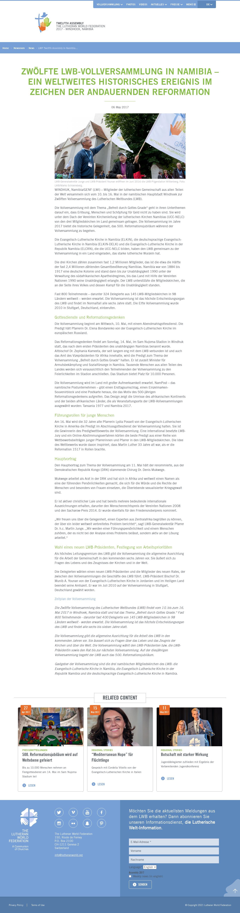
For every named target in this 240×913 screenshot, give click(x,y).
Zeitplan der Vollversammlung (75, 599)
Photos (130, 4)
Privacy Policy (16, 905)
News (31, 48)
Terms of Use (38, 905)
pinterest (101, 823)
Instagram (59, 823)
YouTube (87, 812)
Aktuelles (157, 4)
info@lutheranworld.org (69, 855)
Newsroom (19, 48)
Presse (175, 4)
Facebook (101, 812)
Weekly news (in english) (148, 876)
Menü (191, 4)
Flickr (73, 823)
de (208, 4)
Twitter (59, 812)
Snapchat (87, 823)
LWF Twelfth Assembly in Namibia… (58, 48)
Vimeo (73, 812)
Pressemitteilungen (34, 750)
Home (5, 48)
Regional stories (102, 750)
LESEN (31, 785)
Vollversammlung (108, 4)
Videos (143, 4)
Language (136, 867)
